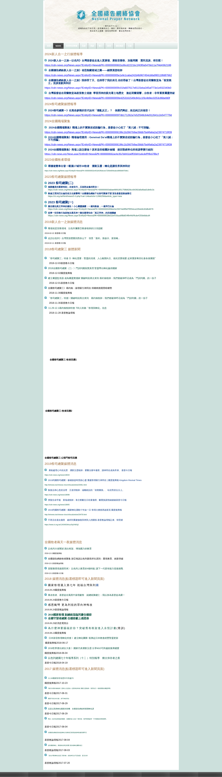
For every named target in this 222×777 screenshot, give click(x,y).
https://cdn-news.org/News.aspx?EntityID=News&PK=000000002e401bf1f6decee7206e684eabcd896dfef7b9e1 (86, 171)
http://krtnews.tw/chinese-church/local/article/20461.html (66, 485)
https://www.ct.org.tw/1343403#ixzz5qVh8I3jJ (62, 525)
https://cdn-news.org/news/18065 (57, 505)
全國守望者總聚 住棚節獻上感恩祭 (68, 618)
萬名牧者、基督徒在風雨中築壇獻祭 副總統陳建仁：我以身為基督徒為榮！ (86, 595)
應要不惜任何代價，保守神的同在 (58, 698)
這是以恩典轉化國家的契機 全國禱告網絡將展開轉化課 (71, 709)
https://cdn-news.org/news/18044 (57, 475)
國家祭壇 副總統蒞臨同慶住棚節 (72, 614)
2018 (50, 614)
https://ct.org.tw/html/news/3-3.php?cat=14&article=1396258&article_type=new (85, 196)
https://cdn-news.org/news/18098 (57, 495)
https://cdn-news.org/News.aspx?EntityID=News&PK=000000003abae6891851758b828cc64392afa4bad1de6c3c (101, 189)
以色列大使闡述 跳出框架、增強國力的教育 (70, 548)
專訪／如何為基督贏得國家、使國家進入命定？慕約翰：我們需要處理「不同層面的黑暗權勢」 (77, 719)
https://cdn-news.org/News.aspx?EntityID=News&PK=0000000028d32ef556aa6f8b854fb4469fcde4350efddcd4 (99, 215)
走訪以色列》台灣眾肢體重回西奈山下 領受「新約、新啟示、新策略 (83, 238)
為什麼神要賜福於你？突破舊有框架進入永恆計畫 (82, 628)
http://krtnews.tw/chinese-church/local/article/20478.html (66, 515)
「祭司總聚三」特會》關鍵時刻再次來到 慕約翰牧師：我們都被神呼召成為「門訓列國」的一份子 (98, 298)
